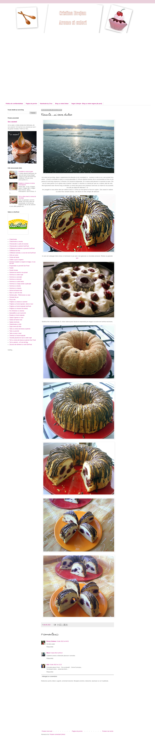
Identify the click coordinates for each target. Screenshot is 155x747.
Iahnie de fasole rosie (15, 290)
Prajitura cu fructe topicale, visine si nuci (21, 304)
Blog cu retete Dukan (62, 103)
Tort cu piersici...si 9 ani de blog (18, 342)
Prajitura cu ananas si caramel (18, 302)
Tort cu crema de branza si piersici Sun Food (22, 340)
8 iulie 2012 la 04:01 (63, 641)
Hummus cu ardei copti (16, 274)
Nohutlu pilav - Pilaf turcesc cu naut (19, 295)
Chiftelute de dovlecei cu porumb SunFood (22, 248)
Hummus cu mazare (15, 288)
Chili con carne (13, 255)
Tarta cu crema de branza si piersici (19, 329)
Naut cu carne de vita (15, 292)
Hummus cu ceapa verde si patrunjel (20, 284)
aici (77, 258)
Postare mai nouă (47, 731)
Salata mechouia (14, 322)
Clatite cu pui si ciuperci (16, 259)
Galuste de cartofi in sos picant (18, 272)
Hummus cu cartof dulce (16, 281)
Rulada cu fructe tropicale (16, 315)
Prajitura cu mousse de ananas (18, 308)
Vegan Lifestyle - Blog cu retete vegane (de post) (86, 103)
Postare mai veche (107, 731)
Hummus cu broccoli (15, 279)
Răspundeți (49, 647)
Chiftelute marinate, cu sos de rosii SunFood (22, 253)
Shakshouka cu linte (15, 324)
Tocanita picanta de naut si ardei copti (20, 338)
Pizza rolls (12, 299)
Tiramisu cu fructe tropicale (17, 335)
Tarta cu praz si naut (15, 333)
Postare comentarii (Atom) (57, 734)
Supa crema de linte (15, 326)
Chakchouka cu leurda (16, 241)
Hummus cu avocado (15, 277)
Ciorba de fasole (14, 257)
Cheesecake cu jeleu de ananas (18, 244)
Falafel (11, 268)
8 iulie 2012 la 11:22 (56, 664)
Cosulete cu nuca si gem (25, 171)
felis (47, 664)
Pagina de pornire (31, 103)
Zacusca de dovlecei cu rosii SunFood (20, 344)
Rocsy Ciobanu (51, 641)
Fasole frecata (13, 270)
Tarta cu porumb (14, 331)
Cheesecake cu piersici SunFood (19, 246)
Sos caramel (12, 122)
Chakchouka (13, 239)
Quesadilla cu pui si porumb (17, 313)
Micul (48, 653)
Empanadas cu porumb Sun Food (19, 266)
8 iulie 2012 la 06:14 (56, 653)
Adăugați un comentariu (49, 676)
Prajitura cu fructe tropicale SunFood (20, 306)
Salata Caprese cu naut (16, 317)
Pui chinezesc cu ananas (16, 311)
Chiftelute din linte (14, 250)
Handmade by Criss (46, 103)
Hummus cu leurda (15, 286)
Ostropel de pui (13, 297)
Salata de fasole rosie (15, 320)
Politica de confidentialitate (14, 103)
